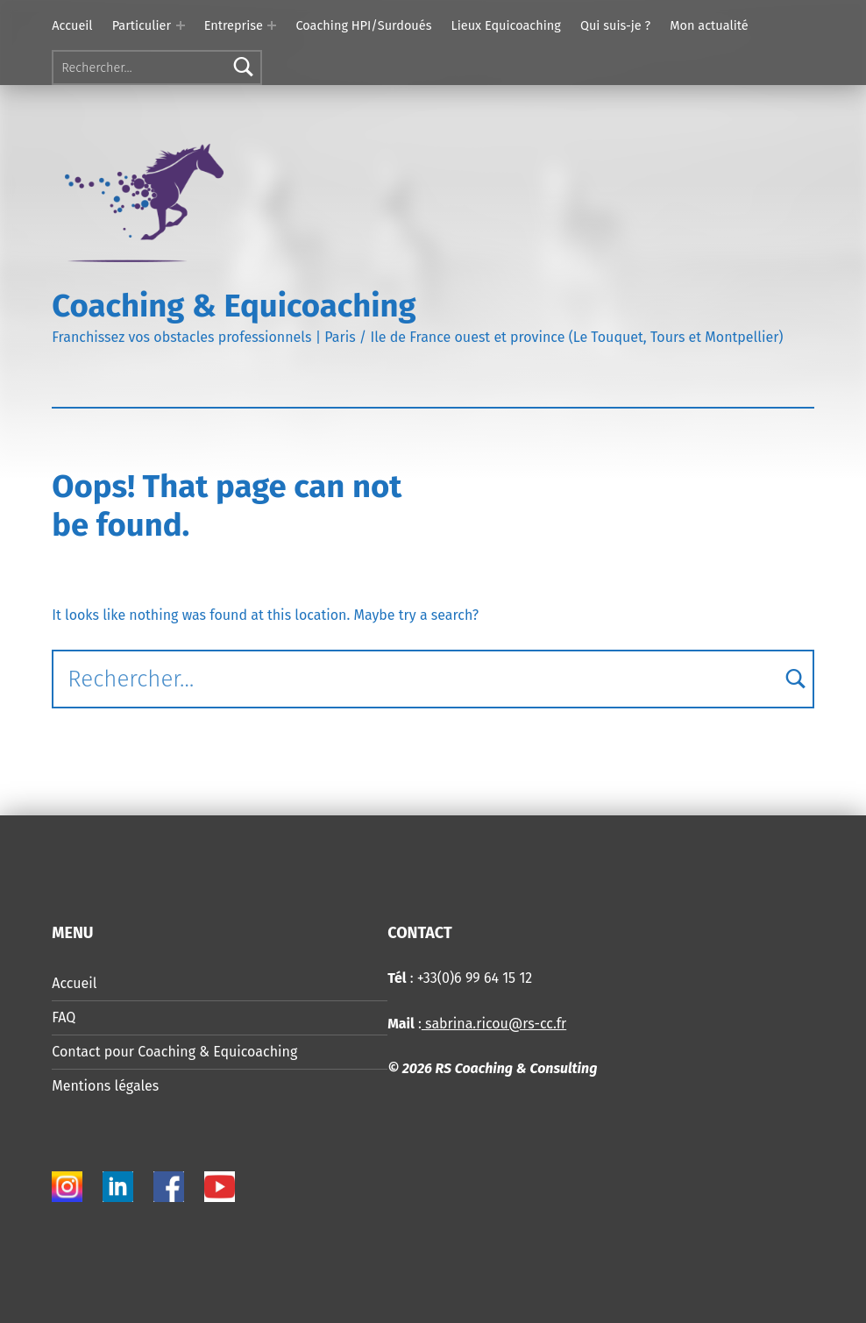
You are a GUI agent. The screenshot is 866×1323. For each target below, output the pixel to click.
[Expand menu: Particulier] (180, 25)
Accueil (72, 25)
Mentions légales (105, 1086)
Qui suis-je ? (615, 25)
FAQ (63, 1017)
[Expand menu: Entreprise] (271, 25)
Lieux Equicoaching (506, 25)
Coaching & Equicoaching (233, 306)
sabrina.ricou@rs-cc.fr (494, 1023)
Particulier (141, 25)
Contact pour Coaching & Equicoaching (174, 1051)
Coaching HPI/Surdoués (363, 25)
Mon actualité (709, 25)
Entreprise (233, 25)
